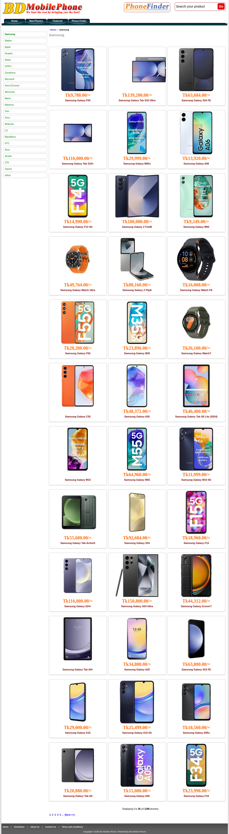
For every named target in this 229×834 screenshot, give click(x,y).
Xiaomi (8, 169)
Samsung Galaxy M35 (137, 353)
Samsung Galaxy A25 (137, 669)
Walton (8, 40)
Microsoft (9, 79)
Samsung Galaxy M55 (137, 479)
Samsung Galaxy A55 (137, 416)
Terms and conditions (72, 827)
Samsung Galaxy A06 (196, 163)
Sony (7, 117)
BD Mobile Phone (108, 832)
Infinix (8, 175)
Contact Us (50, 827)
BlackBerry (10, 137)
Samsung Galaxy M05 (196, 226)
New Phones (36, 21)
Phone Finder (79, 21)
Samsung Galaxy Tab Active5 (77, 543)
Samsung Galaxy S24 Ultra (137, 606)
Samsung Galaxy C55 (78, 416)
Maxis (8, 98)
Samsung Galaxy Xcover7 (196, 606)
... (62, 815)
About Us (34, 827)
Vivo (7, 111)
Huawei (8, 53)
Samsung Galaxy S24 (137, 543)
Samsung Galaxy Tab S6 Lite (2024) (196, 416)
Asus (7, 149)
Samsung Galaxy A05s (196, 732)
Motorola (9, 124)
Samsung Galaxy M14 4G (196, 479)
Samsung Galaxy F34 (196, 796)
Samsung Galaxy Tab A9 (77, 796)
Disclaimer (19, 827)
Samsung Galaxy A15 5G (137, 732)
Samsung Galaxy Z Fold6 (137, 226)
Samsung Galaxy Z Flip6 (136, 290)
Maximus (9, 105)
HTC (7, 143)
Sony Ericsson (12, 85)
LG (6, 130)
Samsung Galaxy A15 (77, 732)
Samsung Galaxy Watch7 (196, 353)
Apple (8, 47)
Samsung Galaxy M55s (137, 163)
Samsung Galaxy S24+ (77, 606)
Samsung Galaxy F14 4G (77, 226)
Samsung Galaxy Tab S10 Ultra (137, 100)
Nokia (8, 60)
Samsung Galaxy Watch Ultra (77, 290)
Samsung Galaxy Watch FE (196, 290)
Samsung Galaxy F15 (196, 543)
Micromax (10, 92)
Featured (57, 21)
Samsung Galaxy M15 (78, 479)
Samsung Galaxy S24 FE (196, 100)
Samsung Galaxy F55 (78, 353)
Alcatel (8, 156)
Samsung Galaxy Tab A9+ (77, 669)
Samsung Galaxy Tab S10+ (78, 163)
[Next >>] (70, 815)
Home (14, 21)
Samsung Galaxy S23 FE (196, 669)
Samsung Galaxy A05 (137, 796)
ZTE (7, 162)
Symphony (10, 72)
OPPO (8, 66)
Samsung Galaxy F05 (78, 100)
